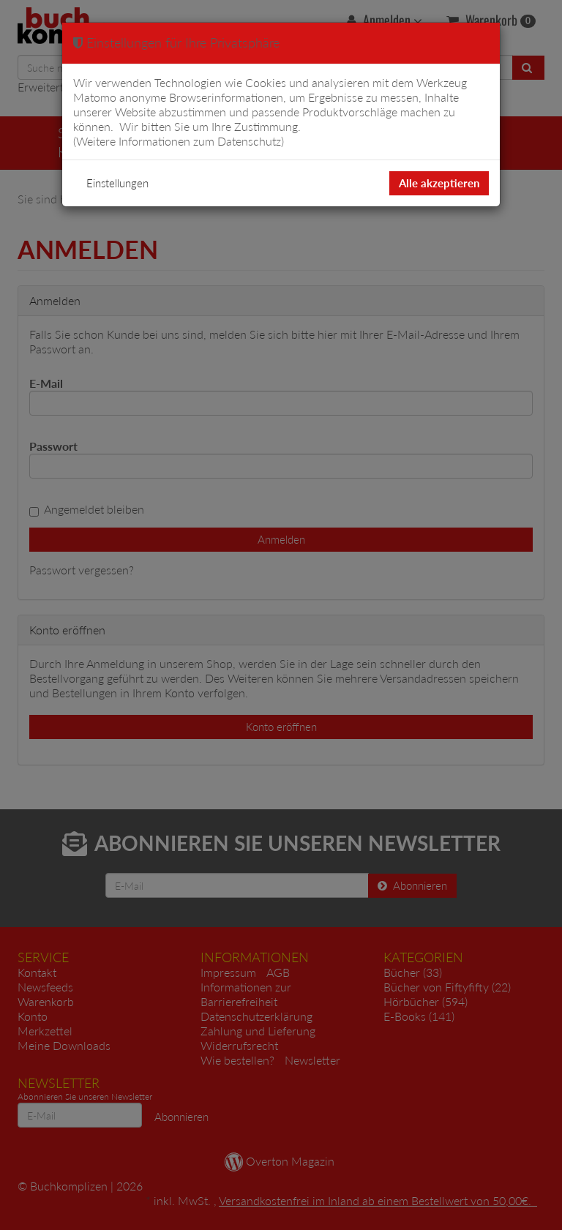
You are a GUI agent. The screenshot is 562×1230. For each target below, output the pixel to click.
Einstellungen (117, 183)
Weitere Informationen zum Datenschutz (178, 141)
